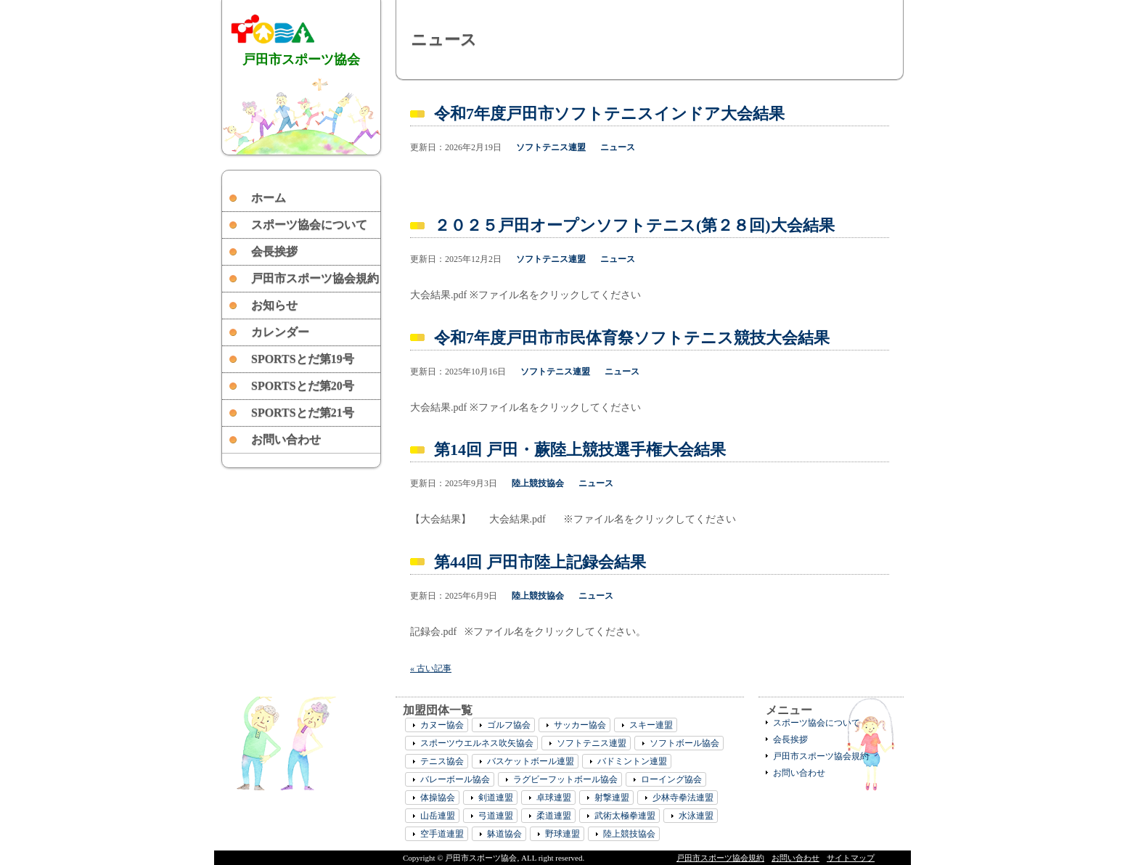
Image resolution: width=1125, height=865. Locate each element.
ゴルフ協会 (509, 725)
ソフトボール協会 (684, 743)
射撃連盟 (611, 797)
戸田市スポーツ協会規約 (315, 278)
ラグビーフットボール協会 (565, 779)
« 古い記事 (430, 668)
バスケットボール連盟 (530, 761)
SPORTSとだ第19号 (302, 359)
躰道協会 (504, 834)
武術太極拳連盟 (624, 816)
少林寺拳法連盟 (682, 797)
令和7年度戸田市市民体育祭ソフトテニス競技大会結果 (632, 338)
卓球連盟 (553, 797)
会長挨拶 (274, 251)
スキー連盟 (651, 725)
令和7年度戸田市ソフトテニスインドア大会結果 (609, 113)
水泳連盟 (696, 816)
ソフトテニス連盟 (551, 147)
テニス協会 (442, 761)
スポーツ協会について (309, 224)
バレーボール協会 (455, 779)
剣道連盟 (495, 797)
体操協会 (437, 797)
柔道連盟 (553, 816)
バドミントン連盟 (632, 761)
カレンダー (280, 332)
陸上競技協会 (538, 483)
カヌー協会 (442, 725)
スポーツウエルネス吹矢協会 (476, 743)
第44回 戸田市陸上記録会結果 (540, 562)
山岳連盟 (437, 816)
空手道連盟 (442, 834)
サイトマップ (851, 857)
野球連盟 (562, 834)
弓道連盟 (495, 816)
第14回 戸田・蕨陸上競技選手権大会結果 (580, 449)
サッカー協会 (580, 725)
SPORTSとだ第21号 (302, 412)
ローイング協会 (671, 779)
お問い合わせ (286, 439)
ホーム (268, 198)
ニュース (617, 147)
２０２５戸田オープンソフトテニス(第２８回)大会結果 (634, 225)
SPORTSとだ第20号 (302, 386)
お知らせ (274, 305)
